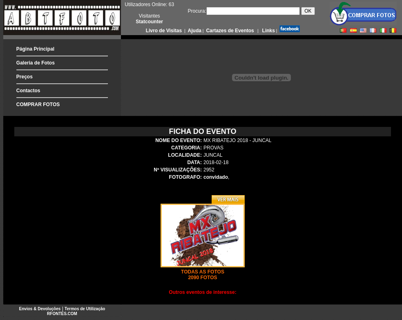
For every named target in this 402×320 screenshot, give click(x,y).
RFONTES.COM (62, 313)
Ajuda (194, 30)
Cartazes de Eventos (229, 30)
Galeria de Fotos (35, 63)
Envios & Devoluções (40, 309)
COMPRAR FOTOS (38, 104)
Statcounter (149, 21)
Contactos (28, 90)
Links (268, 30)
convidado (215, 177)
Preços (24, 77)
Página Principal (35, 49)
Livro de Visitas (164, 30)
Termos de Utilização (85, 309)
